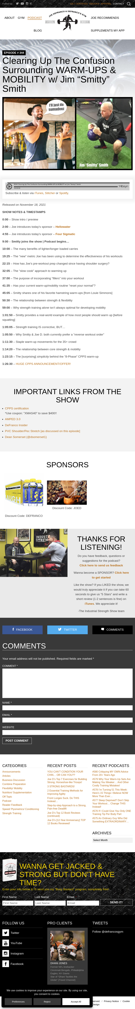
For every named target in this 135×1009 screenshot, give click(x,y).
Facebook (24, 629)
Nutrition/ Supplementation (17, 792)
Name (7, 702)
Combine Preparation (14, 784)
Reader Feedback (12, 805)
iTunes (39, 193)
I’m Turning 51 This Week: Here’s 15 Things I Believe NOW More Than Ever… (110, 793)
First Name (9, 897)
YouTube (12, 943)
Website (8, 727)
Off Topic (7, 796)
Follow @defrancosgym (107, 931)
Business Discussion (13, 780)
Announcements (11, 771)
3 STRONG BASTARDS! (61, 786)
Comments (115, 629)
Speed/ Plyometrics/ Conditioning (20, 809)
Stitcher (50, 193)
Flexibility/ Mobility (12, 788)
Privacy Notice (111, 1001)
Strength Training (11, 813)
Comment (10, 665)
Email (7, 715)
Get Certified (79, 3)
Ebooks (94, 3)
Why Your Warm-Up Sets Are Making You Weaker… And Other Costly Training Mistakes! (111, 782)
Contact (118, 3)
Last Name (42, 897)
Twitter (70, 629)
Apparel (106, 3)
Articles (6, 776)
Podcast (6, 801)
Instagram (13, 953)
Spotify (63, 193)
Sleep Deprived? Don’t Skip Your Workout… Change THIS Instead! (110, 803)
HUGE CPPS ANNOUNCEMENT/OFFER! (43, 363)
